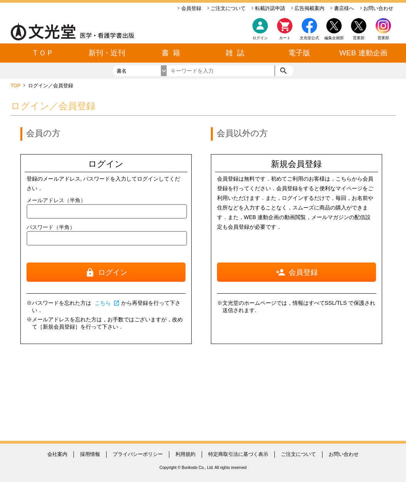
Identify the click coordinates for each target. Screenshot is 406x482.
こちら (107, 303)
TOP (16, 85)
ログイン (260, 38)
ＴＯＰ (42, 53)
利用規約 (185, 454)
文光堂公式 (309, 38)
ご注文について (226, 8)
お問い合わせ (377, 8)
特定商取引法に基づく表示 (238, 454)
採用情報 (90, 454)
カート (284, 31)
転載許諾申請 (268, 8)
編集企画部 (334, 38)
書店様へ (342, 8)
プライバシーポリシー (138, 454)
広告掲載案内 (308, 8)
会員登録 (189, 8)
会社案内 (57, 454)
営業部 (383, 38)
